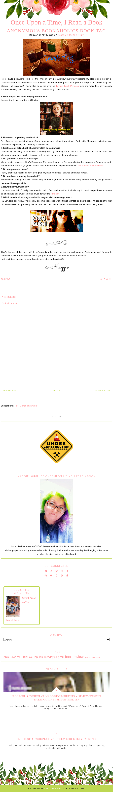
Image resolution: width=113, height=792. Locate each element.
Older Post (102, 390)
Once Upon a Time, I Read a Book (56, 22)
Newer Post (10, 390)
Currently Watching (21, 591)
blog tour (59, 657)
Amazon (55, 193)
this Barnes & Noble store (90, 165)
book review (74, 657)
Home (56, 390)
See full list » (12, 620)
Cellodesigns (53, 788)
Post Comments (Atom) (26, 406)
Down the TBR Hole (21, 657)
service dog (96, 657)
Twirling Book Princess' (67, 86)
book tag (5, 279)
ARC (6, 657)
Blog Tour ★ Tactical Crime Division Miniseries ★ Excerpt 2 (56, 739)
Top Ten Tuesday (43, 657)
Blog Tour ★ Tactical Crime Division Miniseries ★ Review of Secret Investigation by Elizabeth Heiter (56, 698)
